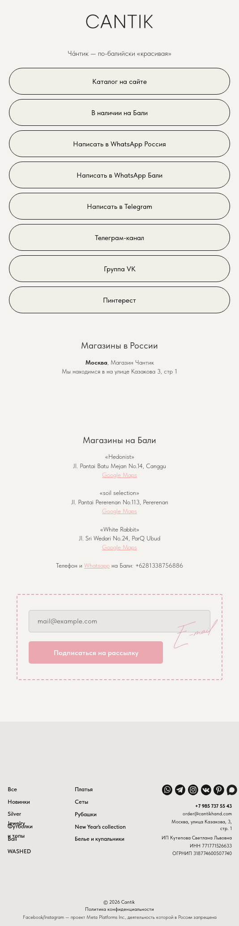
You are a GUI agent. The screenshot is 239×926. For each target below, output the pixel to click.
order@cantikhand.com (207, 813)
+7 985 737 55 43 (213, 806)
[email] (119, 621)
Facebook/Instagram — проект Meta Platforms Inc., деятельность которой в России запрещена (120, 917)
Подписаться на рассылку (96, 652)
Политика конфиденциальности (119, 909)
